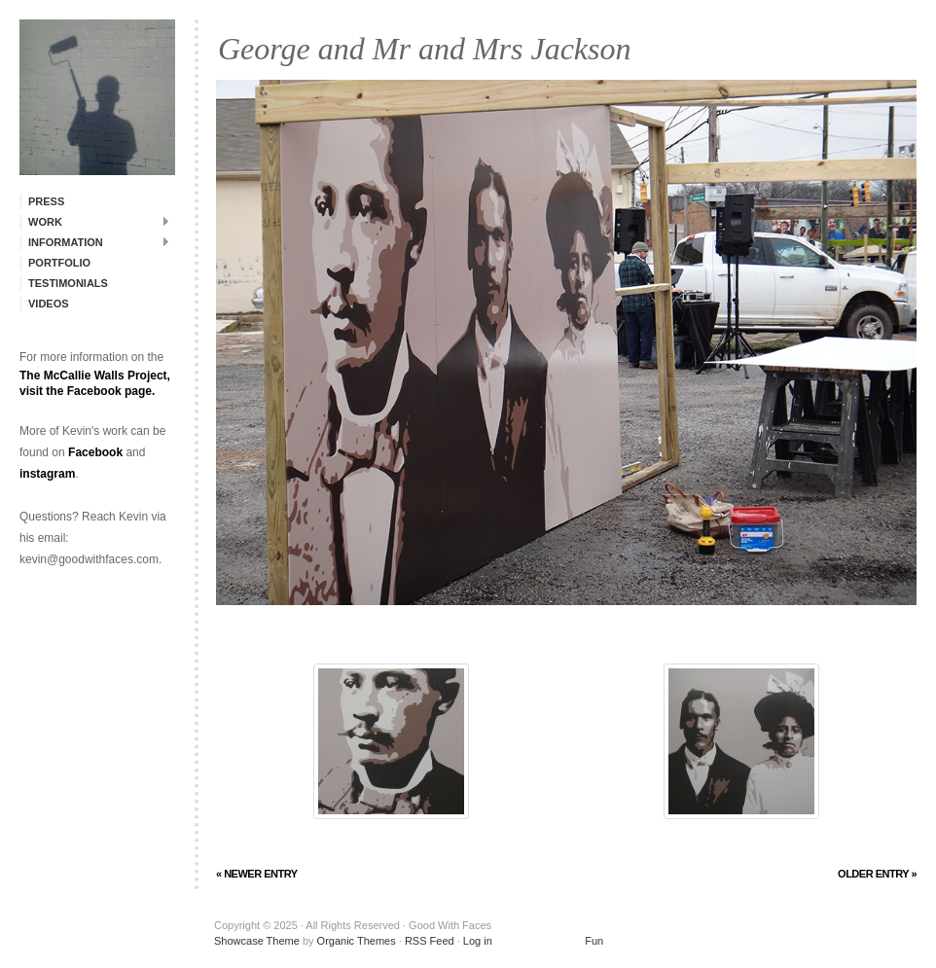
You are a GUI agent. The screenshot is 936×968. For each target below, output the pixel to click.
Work (94, 221)
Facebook (95, 452)
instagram (47, 474)
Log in (477, 941)
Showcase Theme (257, 941)
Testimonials (68, 283)
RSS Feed (429, 941)
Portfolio (59, 263)
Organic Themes (356, 941)
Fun (549, 941)
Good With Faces (97, 97)
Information (94, 241)
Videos (48, 303)
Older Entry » (877, 873)
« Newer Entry (257, 873)
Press (46, 201)
